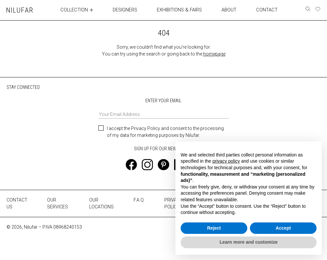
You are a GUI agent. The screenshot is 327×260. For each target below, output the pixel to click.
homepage (214, 53)
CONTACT (266, 9)
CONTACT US (17, 203)
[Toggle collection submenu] (92, 9)
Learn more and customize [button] (248, 242)
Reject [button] (214, 228)
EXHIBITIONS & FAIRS (180, 9)
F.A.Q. (139, 200)
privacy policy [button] (226, 161)
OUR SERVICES (57, 203)
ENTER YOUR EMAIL (163, 108)
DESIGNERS (126, 9)
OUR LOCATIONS (101, 203)
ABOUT (229, 9)
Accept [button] (283, 228)
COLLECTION (74, 9)
